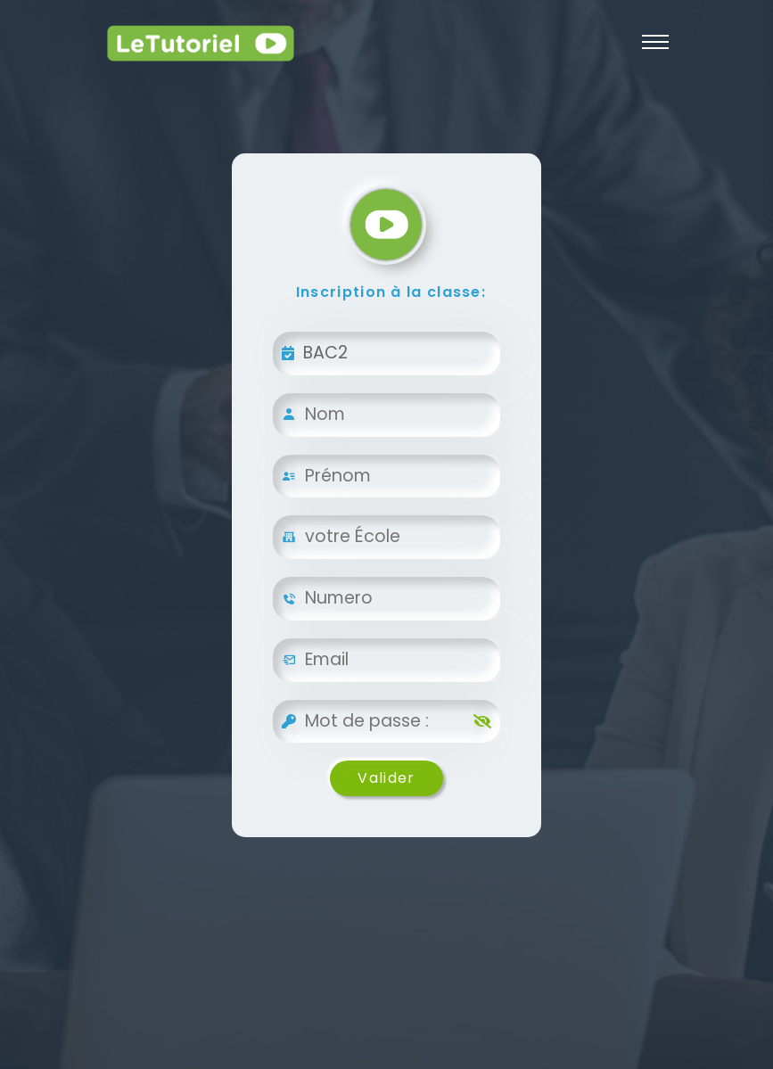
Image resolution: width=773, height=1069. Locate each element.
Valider (386, 778)
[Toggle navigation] (655, 42)
